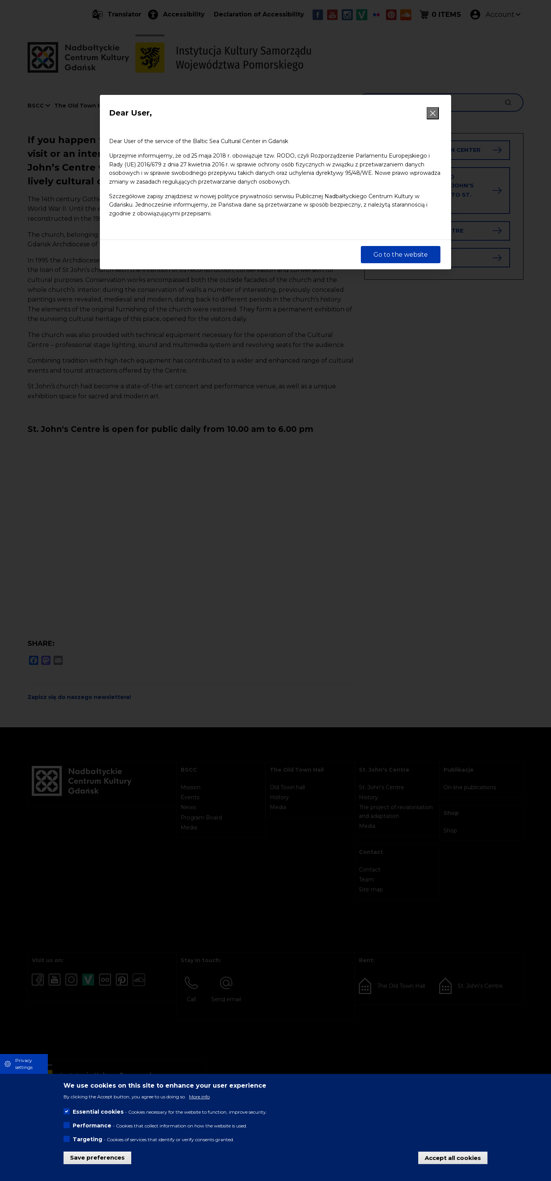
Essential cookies (98, 1111)
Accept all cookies (453, 1157)
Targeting (87, 1139)
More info (199, 1097)
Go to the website (400, 254)
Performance (92, 1125)
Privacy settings (24, 1063)
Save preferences (97, 1157)
